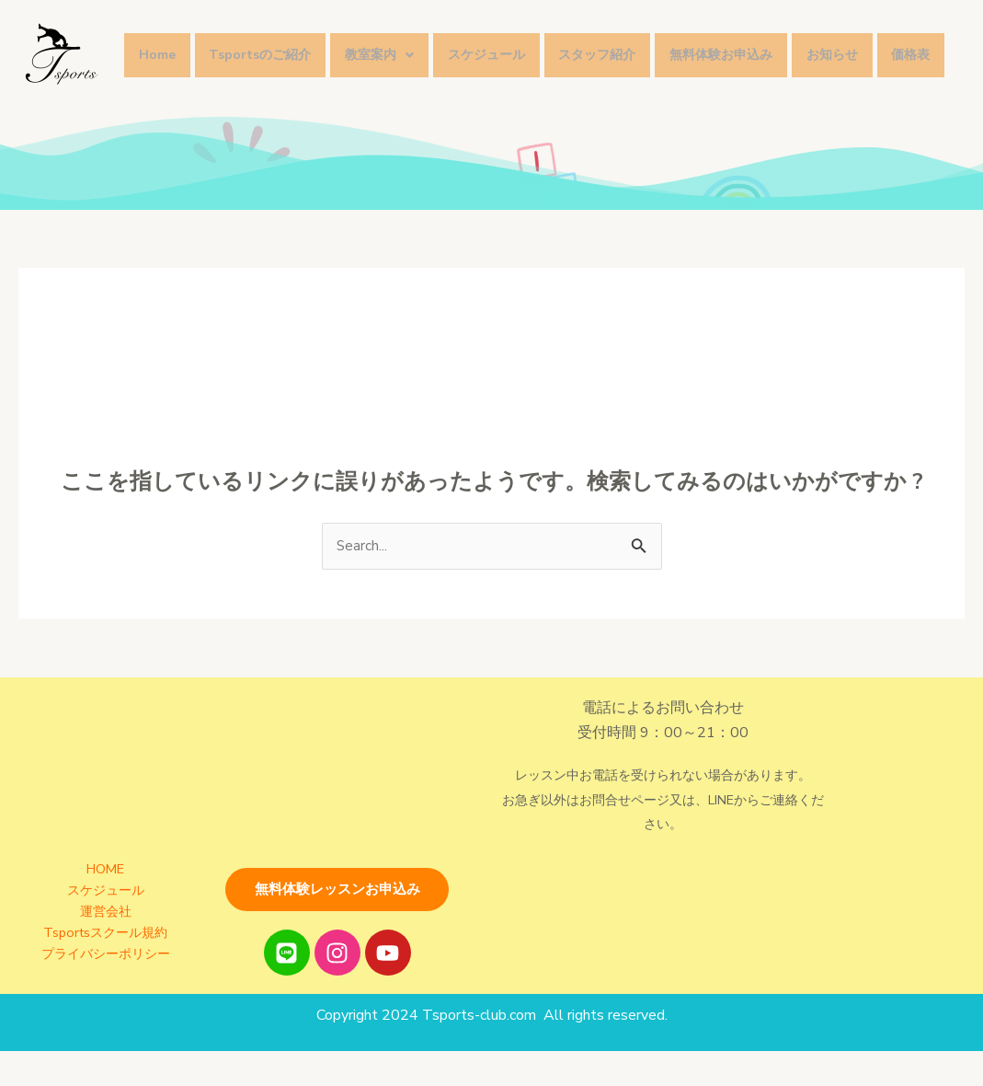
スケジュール (513, 43)
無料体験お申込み (763, 43)
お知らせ (882, 43)
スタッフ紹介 (631, 43)
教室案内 (398, 43)
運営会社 (105, 936)
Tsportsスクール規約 (105, 956)
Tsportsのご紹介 (272, 43)
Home (161, 43)
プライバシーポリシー (105, 977)
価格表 (162, 92)
